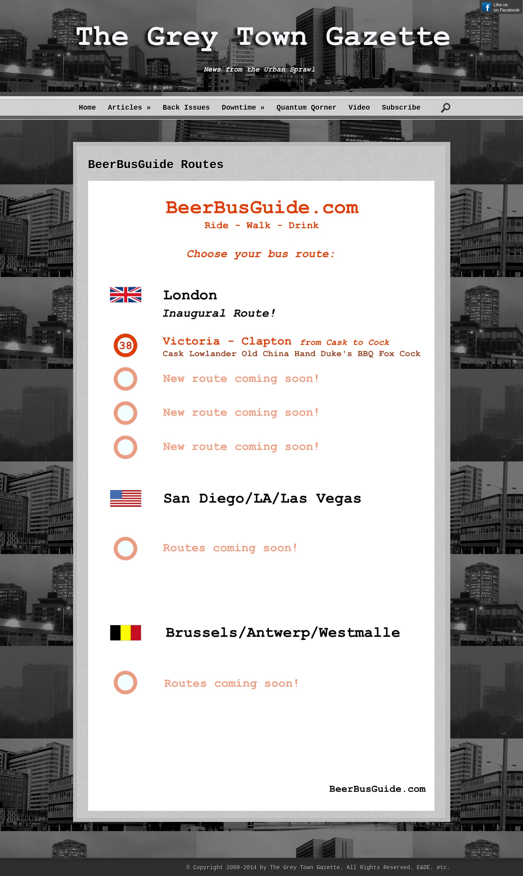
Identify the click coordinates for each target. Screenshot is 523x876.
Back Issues (186, 108)
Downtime (243, 108)
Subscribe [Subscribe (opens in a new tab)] (401, 108)
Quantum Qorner (307, 108)
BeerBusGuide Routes (156, 165)
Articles (129, 108)
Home (87, 108)
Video (359, 108)
